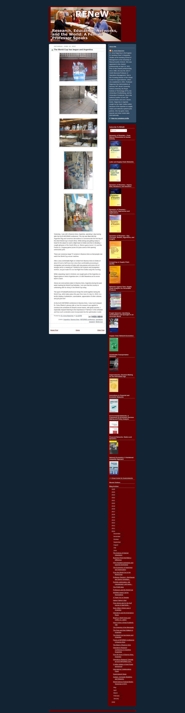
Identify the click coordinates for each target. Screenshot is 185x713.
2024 (114, 492)
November (117, 536)
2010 (114, 531)
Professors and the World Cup (123, 590)
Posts (113, 130)
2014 (114, 520)
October (116, 539)
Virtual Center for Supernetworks (122, 478)
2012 (114, 526)
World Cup (99, 322)
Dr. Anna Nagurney (118, 51)
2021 (114, 500)
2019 (114, 506)
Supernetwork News (119, 674)
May (115, 687)
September (117, 542)
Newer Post (54, 330)
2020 (114, 503)
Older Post (100, 330)
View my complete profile (120, 118)
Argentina (66, 319)
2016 (114, 514)
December (117, 534)
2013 (114, 523)
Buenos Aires (75, 319)
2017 (114, 512)
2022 (114, 498)
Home (78, 330)
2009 (114, 702)
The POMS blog (118, 587)
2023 (114, 495)
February (117, 696)
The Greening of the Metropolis (123, 627)
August (116, 545)
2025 (114, 489)
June (115, 550)
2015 (114, 517)
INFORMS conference (87, 319)
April (115, 690)
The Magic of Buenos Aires (122, 645)
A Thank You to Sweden (121, 597)
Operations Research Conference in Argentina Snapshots (122, 650)
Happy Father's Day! (120, 600)
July (115, 548)
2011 (114, 528)
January (116, 698)
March (116, 693)
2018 (114, 509)
